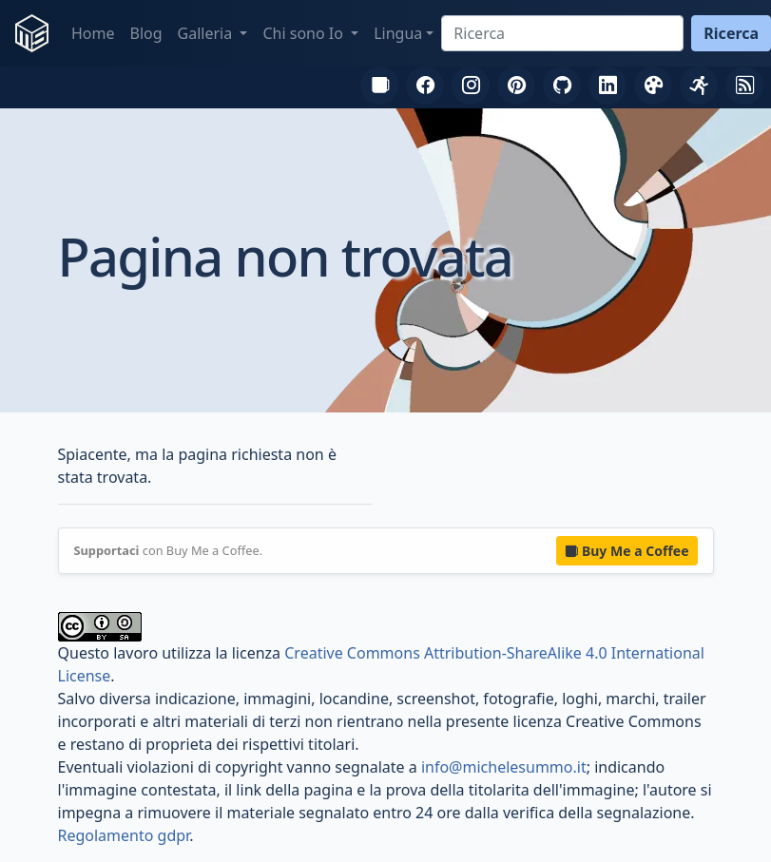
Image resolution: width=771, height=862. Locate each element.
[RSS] (744, 86)
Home (93, 33)
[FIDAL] (699, 86)
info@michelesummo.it (504, 767)
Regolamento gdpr (124, 835)
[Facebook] (425, 86)
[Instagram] (471, 86)
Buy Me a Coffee (627, 551)
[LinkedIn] (607, 86)
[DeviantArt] (653, 86)
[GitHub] (562, 86)
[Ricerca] (562, 33)
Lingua (398, 33)
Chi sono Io (304, 33)
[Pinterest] (516, 86)
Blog (146, 33)
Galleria (207, 33)
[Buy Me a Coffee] (379, 86)
